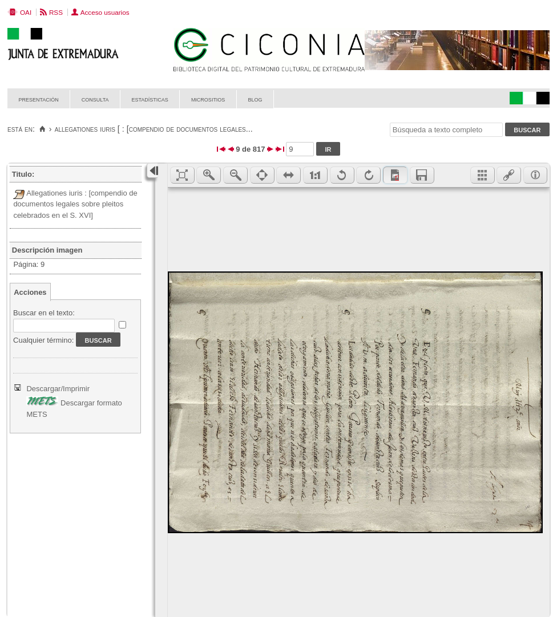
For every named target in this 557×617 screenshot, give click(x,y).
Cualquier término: (43, 340)
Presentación (39, 99)
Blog (255, 99)
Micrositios (208, 99)
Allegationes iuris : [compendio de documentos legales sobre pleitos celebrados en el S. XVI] (75, 204)
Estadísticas (150, 99)
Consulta (95, 99)
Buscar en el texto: (44, 312)
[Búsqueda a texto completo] (446, 130)
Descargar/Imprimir (58, 388)
